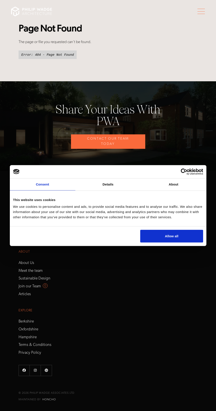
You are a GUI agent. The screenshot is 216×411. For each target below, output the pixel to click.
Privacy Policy (30, 353)
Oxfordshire (28, 329)
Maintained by (37, 399)
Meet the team (31, 271)
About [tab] (173, 184)
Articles (25, 294)
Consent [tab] (42, 184)
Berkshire (26, 321)
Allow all (171, 236)
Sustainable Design (34, 278)
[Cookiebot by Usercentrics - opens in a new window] (184, 171)
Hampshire (28, 337)
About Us (26, 263)
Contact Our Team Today (108, 141)
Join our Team (30, 286)
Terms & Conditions (35, 345)
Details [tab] (108, 184)
